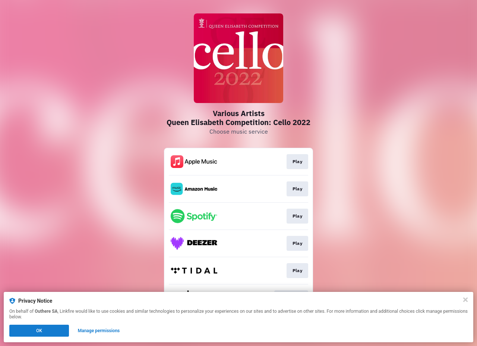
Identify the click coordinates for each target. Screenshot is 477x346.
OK (39, 330)
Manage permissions (99, 330)
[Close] (465, 300)
